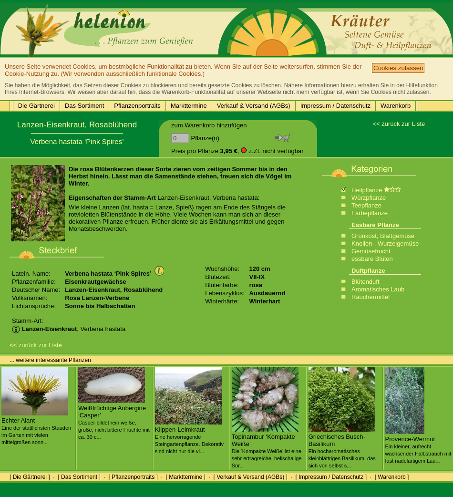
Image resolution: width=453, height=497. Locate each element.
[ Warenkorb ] (392, 477)
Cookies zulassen (398, 68)
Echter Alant (36, 427)
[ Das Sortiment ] (79, 477)
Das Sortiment (84, 105)
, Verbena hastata (68, 328)
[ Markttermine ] (185, 477)
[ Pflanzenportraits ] (132, 477)
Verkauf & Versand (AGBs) (253, 105)
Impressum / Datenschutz (335, 105)
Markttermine (189, 105)
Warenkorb (396, 105)
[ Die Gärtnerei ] (30, 477)
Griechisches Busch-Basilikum (342, 447)
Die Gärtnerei (36, 105)
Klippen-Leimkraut (189, 436)
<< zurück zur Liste (398, 123)
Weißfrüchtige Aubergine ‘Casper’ (114, 418)
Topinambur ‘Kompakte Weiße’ (267, 447)
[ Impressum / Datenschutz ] (331, 477)
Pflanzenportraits (137, 105)
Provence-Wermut (418, 446)
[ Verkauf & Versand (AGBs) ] (251, 477)
